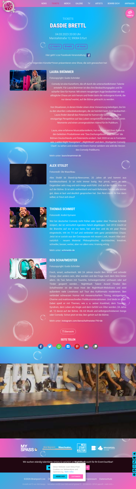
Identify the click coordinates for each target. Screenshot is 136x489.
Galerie (79, 3)
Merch (67, 3)
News (44, 3)
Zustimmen (75, 476)
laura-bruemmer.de (71, 155)
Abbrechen (60, 476)
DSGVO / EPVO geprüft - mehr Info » (98, 484)
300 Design (41, 484)
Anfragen (129, 3)
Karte (68, 46)
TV (89, 3)
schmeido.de (68, 250)
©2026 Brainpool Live (34, 479)
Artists (99, 3)
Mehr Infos (69, 472)
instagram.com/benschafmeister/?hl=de (82, 320)
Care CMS (63, 484)
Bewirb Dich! (114, 3)
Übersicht (68, 331)
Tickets (55, 3)
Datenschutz (105, 479)
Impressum (91, 479)
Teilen (81, 46)
